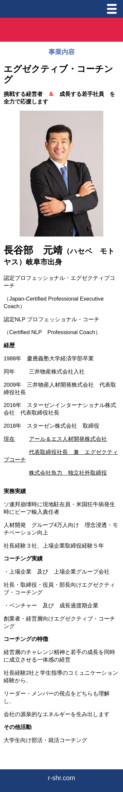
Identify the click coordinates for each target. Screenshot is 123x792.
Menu (113, 9)
